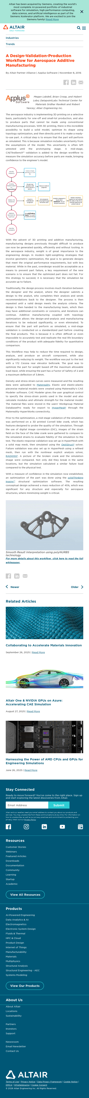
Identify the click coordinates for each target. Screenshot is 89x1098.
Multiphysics (13, 961)
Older (74, 586)
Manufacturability (16, 951)
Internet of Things (16, 947)
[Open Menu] (83, 28)
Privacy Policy (30, 819)
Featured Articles (16, 856)
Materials (11, 956)
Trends (10, 43)
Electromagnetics (16, 924)
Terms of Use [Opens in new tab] (12, 1081)
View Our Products (25, 985)
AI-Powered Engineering (20, 915)
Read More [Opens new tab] (52, 19)
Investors (11, 1028)
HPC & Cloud (13, 938)
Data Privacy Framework (49, 1081)
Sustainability (14, 1015)
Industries (12, 37)
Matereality (43, 384)
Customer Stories (16, 846)
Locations (11, 1011)
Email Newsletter (16, 1046)
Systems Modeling (16, 974)
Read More (38, 652)
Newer (15, 586)
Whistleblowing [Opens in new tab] (21, 1085)
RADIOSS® (12, 456)
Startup (10, 879)
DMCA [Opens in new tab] (9, 1085)
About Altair (13, 1006)
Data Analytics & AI (17, 919)
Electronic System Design (21, 928)
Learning (11, 874)
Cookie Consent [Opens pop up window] (39, 1085)
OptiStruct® (67, 444)
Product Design (15, 942)
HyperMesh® (59, 407)
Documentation (15, 865)
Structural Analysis (17, 965)
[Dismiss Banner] (81, 11)
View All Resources (25, 894)
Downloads (12, 860)
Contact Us (12, 1050)
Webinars (11, 851)
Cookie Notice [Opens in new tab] (71, 1081)
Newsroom (12, 1041)
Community (12, 870)
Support (10, 1033)
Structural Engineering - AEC (23, 970)
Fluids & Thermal (15, 933)
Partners (11, 1024)
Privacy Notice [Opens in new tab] (28, 1081)
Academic (12, 883)
